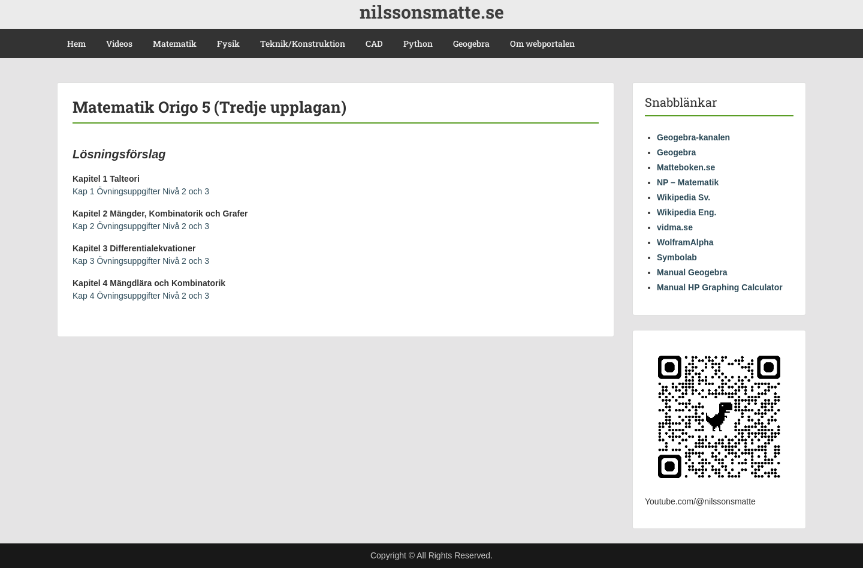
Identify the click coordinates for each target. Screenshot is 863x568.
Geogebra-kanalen (693, 137)
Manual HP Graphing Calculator (720, 287)
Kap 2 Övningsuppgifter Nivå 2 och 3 (141, 226)
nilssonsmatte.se (432, 11)
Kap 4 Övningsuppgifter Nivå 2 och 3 (141, 295)
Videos (119, 43)
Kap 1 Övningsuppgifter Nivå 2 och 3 (141, 191)
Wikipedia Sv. (683, 197)
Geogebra (471, 43)
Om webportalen (542, 43)
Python (418, 43)
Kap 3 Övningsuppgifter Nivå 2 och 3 (141, 261)
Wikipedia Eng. (686, 212)
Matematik (175, 43)
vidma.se (675, 227)
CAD (374, 43)
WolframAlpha (685, 242)
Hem (76, 43)
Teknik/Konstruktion (302, 43)
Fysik (228, 43)
